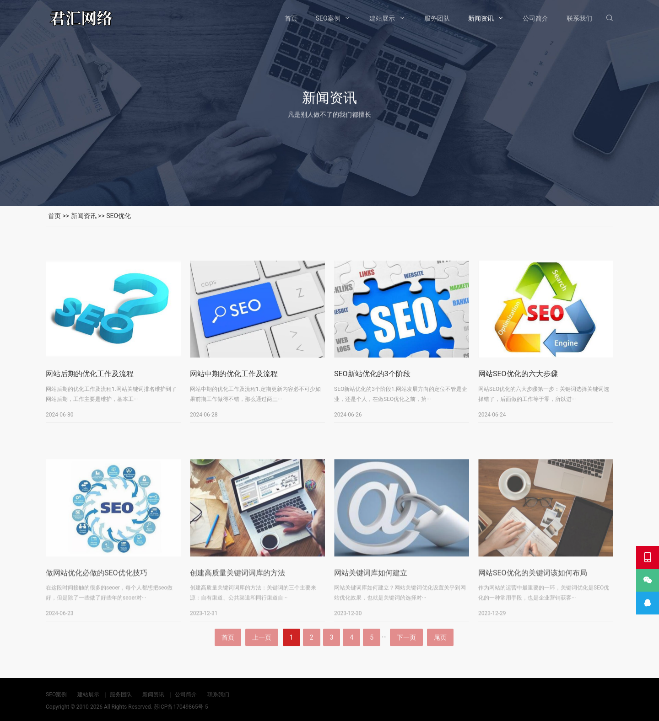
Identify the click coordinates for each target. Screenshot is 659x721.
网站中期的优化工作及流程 (234, 380)
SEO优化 (118, 215)
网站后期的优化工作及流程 (90, 380)
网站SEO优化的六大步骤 (518, 380)
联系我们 (579, 18)
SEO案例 (328, 18)
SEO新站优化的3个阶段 (372, 380)
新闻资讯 (481, 18)
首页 (291, 18)
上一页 (261, 656)
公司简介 (535, 18)
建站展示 (382, 18)
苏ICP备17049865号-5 (181, 707)
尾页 (440, 656)
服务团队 (437, 18)
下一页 (406, 656)
